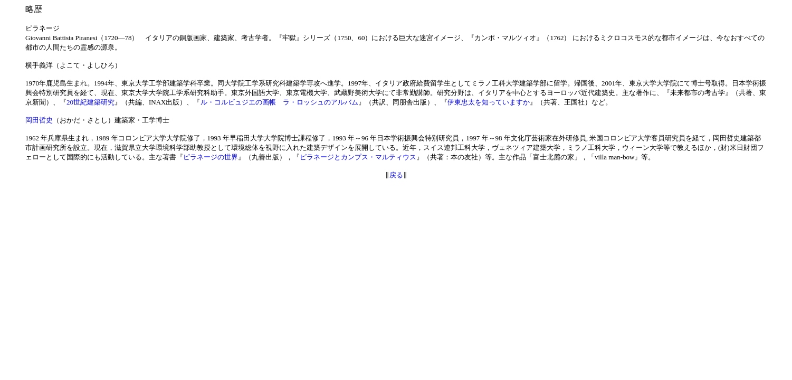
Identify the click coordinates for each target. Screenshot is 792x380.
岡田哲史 (39, 120)
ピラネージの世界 (210, 157)
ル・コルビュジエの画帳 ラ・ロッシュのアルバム (279, 102)
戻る (396, 175)
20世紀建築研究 (90, 102)
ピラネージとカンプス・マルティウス (358, 157)
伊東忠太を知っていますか (488, 102)
